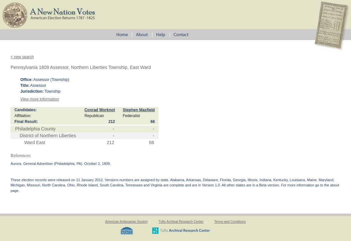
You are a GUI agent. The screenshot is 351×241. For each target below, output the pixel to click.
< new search (22, 57)
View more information (39, 99)
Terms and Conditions (230, 221)
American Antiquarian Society (126, 221)
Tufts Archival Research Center (181, 221)
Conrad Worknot (99, 110)
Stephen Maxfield (139, 110)
